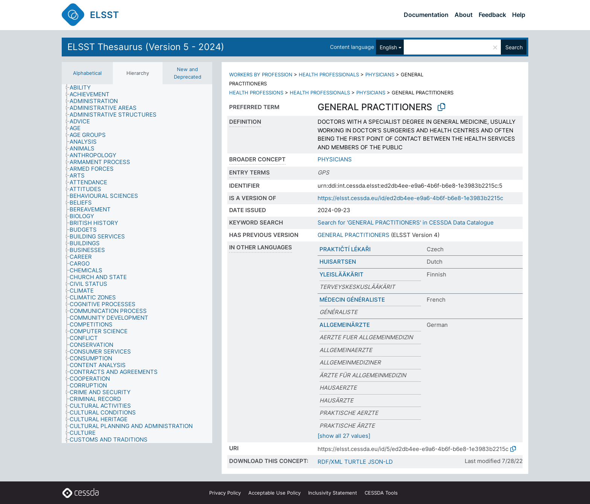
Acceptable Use (274, 493)
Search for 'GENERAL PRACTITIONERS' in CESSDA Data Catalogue (406, 222)
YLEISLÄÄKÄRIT (341, 274)
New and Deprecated (187, 73)
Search (514, 47)
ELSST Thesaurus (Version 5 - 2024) (145, 46)
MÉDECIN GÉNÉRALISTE (352, 299)
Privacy (225, 493)
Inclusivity (332, 493)
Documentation (426, 14)
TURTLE (355, 461)
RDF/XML (330, 461)
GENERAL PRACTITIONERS (353, 234)
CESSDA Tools (381, 493)
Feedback (492, 14)
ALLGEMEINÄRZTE (344, 324)
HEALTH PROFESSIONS (256, 93)
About (464, 14)
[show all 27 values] (344, 435)
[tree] (137, 263)
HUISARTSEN (337, 261)
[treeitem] (83, 87)
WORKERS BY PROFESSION (260, 74)
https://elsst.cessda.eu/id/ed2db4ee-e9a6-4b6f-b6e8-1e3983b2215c (410, 198)
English (388, 47)
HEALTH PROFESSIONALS (329, 74)
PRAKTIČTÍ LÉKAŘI (345, 249)
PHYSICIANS (379, 74)
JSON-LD (380, 461)
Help (518, 14)
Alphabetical (87, 73)
